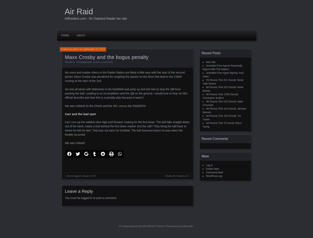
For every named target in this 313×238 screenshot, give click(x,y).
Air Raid (79, 11)
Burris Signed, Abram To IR (81, 176)
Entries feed (212, 168)
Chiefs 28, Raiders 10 (176, 176)
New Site (211, 62)
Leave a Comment (103, 62)
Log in (209, 165)
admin (76, 49)
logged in (86, 198)
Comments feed (214, 172)
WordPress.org (214, 176)
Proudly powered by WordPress (137, 226)
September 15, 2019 (94, 49)
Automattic (187, 226)
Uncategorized (84, 62)
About (80, 35)
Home (65, 35)
